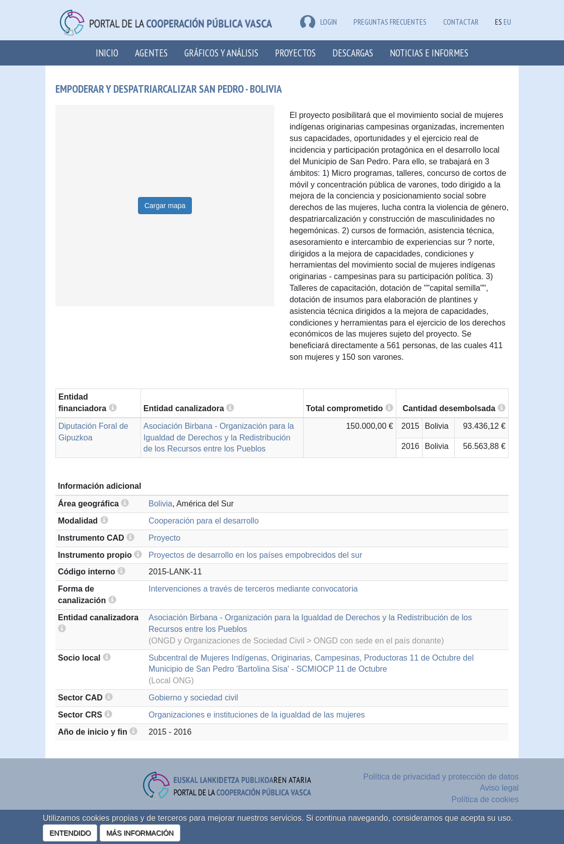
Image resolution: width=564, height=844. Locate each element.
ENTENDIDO (70, 833)
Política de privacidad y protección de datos (441, 776)
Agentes (151, 52)
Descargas (352, 52)
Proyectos (295, 52)
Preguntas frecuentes (390, 22)
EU (507, 22)
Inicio (107, 52)
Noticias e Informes (429, 52)
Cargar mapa (165, 206)
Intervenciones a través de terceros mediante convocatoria (253, 589)
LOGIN (318, 22)
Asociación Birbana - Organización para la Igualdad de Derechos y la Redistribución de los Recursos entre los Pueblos (219, 437)
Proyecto (164, 538)
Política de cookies (485, 799)
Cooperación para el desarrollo (204, 520)
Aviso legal (499, 788)
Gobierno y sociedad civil (193, 697)
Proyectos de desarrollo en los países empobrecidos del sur (255, 555)
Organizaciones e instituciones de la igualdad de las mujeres (257, 714)
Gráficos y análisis (221, 52)
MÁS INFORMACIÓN (140, 833)
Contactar (460, 22)
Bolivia (160, 503)
